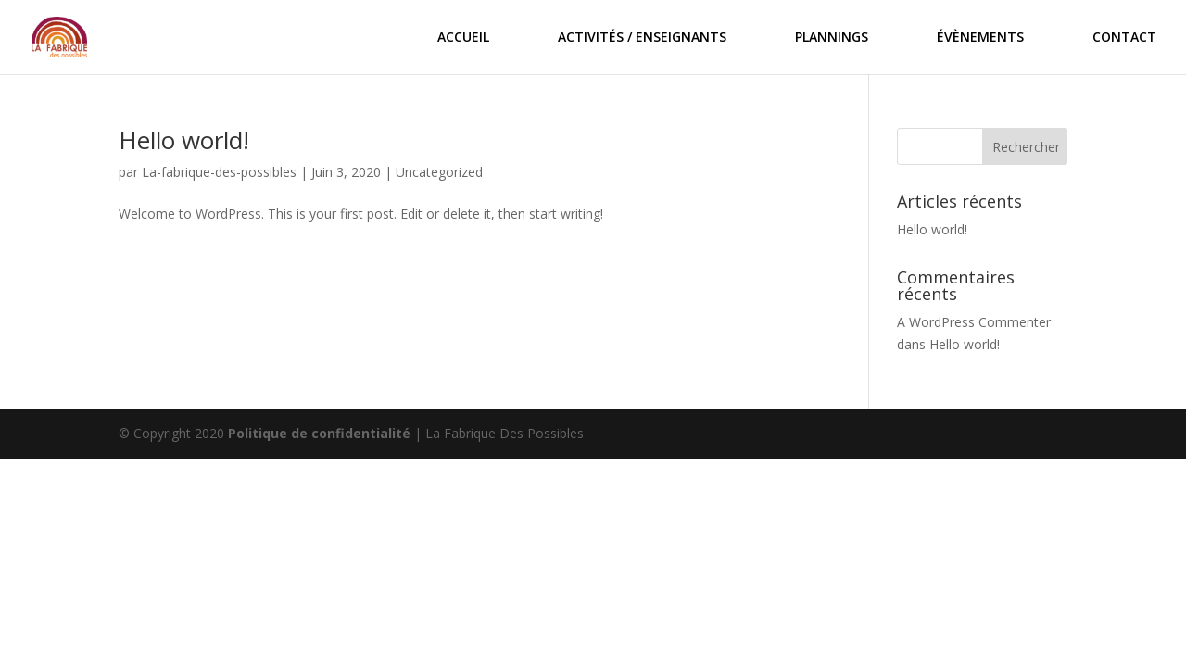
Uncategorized (439, 172)
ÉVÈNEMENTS (980, 38)
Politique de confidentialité (319, 433)
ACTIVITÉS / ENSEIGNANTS (642, 38)
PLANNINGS (831, 38)
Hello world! (184, 140)
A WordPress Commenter (974, 322)
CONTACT (1124, 38)
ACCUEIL (463, 38)
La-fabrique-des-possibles (219, 172)
